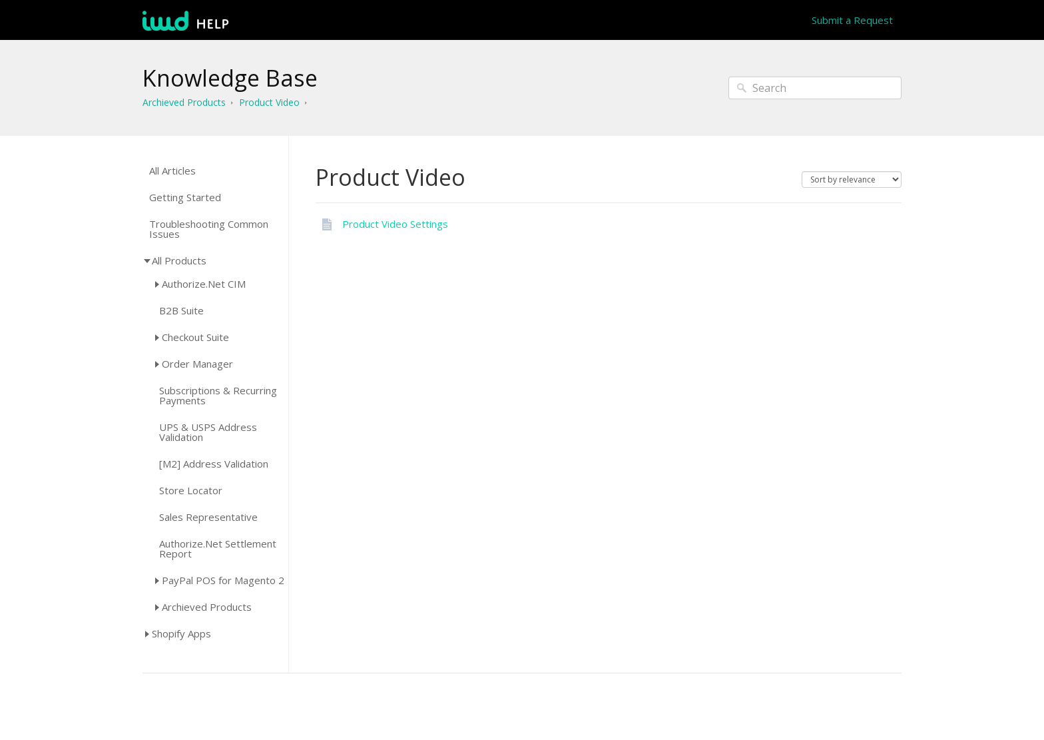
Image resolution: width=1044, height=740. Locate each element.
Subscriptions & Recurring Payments (218, 396)
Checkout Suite (195, 337)
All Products (179, 260)
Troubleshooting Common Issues (208, 229)
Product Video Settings (395, 223)
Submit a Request (852, 20)
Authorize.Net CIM (204, 283)
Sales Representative (208, 517)
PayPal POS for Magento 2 (223, 580)
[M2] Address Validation (213, 464)
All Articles (172, 171)
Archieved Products (184, 102)
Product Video (269, 102)
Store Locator (190, 491)
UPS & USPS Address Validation (208, 432)
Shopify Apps (181, 633)
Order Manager (197, 363)
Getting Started (185, 197)
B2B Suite (181, 311)
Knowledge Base (230, 78)
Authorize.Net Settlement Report (217, 549)
